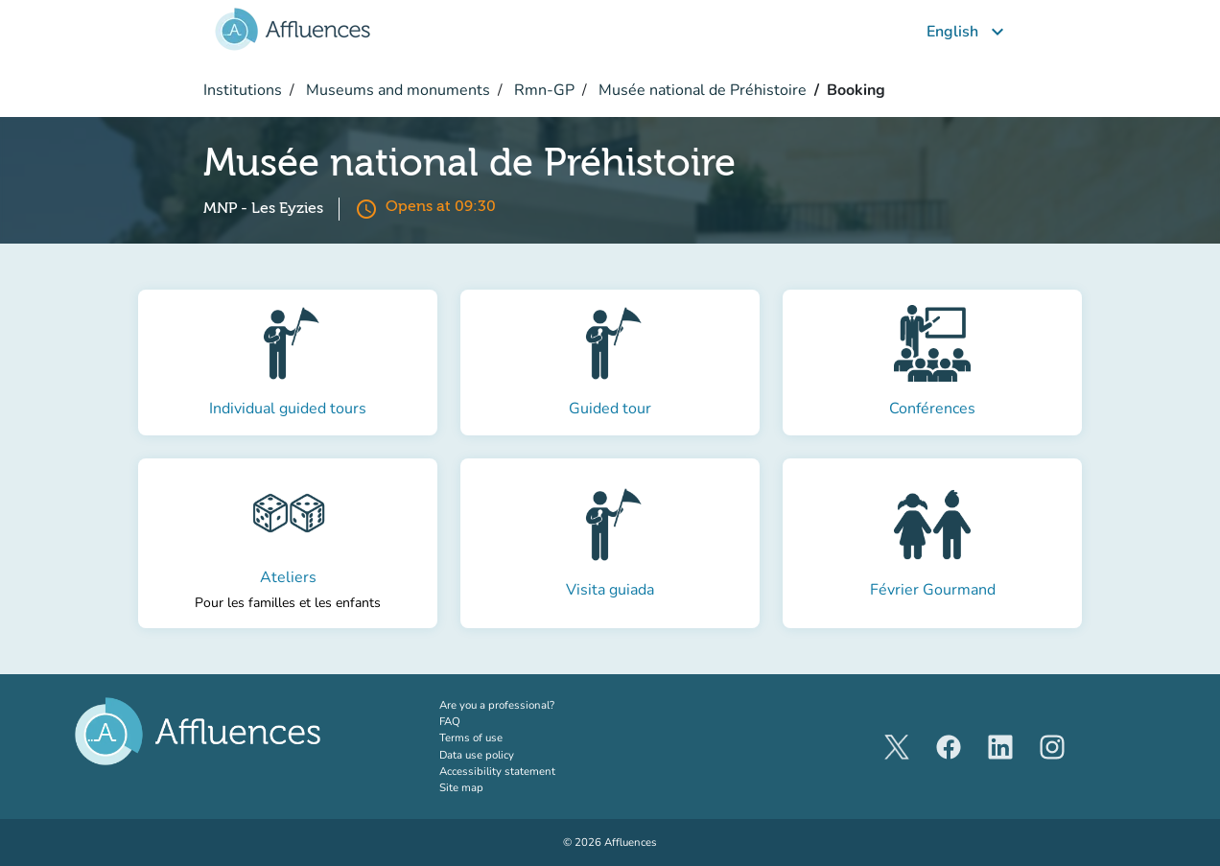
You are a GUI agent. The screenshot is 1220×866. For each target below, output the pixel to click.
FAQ (449, 721)
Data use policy (476, 754)
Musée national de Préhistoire (701, 90)
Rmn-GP (542, 90)
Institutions (242, 90)
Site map (461, 787)
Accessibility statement (497, 771)
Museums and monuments (396, 90)
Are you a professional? (520, 705)
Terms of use (471, 737)
